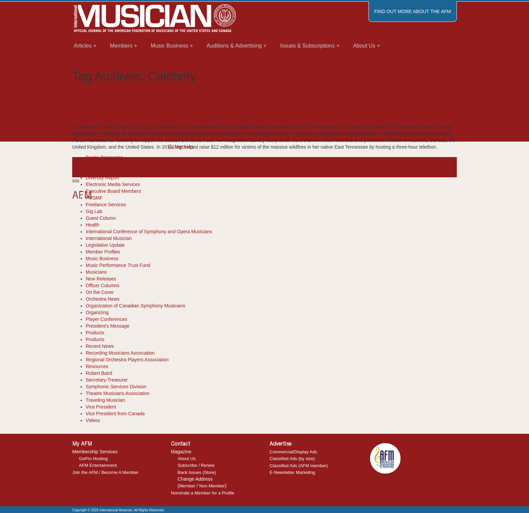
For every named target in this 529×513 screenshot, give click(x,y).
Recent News (135, 90)
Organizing (97, 312)
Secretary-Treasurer (107, 380)
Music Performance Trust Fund (118, 265)
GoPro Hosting (93, 458)
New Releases (101, 278)
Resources (97, 366)
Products (95, 332)
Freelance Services (106, 204)
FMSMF (94, 198)
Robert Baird (99, 373)
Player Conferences (106, 319)
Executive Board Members (113, 191)
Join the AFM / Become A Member (105, 472)
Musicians (96, 272)
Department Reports (107, 171)
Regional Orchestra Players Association (127, 359)
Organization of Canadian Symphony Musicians (135, 305)
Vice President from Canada (115, 413)
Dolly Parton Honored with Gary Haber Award (194, 107)
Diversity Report (102, 177)
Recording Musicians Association (120, 353)
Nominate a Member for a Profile (202, 492)
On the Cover (100, 292)
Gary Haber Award (180, 167)
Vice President (101, 407)
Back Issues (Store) (197, 472)
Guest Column (101, 218)
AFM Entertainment (98, 465)
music (292, 167)
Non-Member (212, 485)
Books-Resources (104, 157)
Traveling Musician (105, 400)
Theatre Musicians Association (117, 393)
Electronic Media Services (113, 184)
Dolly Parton (148, 167)
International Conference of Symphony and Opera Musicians (149, 231)
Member (187, 485)
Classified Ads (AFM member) (299, 465)
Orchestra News (102, 299)
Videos (93, 420)
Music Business (102, 258)
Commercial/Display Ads (293, 451)
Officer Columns (102, 285)
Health (92, 225)
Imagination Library (220, 167)
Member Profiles (103, 251)
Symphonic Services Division (116, 386)
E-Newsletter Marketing (292, 472)
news (303, 167)
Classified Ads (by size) (292, 458)
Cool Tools (97, 164)
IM (110, 120)
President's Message (108, 326)
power (315, 167)
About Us (187, 458)
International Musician (95, 90)
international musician (263, 167)
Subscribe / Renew (196, 465)
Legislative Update (105, 245)
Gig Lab (94, 211)
